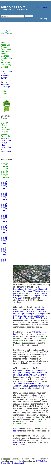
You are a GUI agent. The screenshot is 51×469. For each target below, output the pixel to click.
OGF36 (4, 182)
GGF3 (3, 257)
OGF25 (4, 206)
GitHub (4, 73)
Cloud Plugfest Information (6, 145)
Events (4, 54)
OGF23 (4, 210)
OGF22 (4, 213)
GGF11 (4, 237)
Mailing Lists (6, 71)
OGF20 (4, 217)
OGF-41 (4, 169)
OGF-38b (5, 175)
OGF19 (4, 219)
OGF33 (4, 188)
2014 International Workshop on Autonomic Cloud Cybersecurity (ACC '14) (31, 385)
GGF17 (4, 224)
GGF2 (3, 259)
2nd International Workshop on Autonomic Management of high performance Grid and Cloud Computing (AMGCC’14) (30, 371)
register (16, 431)
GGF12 (4, 235)
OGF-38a (5, 177)
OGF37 (4, 180)
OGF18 (4, 221)
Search (29, 16)
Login (3, 91)
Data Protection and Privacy (6, 62)
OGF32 (4, 191)
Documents (6, 49)
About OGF (6, 43)
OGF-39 (4, 173)
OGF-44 (4, 123)
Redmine (5, 84)
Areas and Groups (5, 46)
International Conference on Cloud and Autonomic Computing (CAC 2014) (30, 290)
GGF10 (4, 239)
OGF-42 (4, 166)
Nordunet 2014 (19, 442)
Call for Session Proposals (5, 134)
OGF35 (4, 184)
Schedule (6, 130)
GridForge (5, 87)
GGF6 (3, 248)
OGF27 (4, 202)
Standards (5, 51)
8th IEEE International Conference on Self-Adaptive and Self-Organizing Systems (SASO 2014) (30, 311)
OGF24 (4, 208)
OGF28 (4, 199)
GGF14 (4, 230)
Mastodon (5, 76)
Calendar (5, 56)
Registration (6, 152)
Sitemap (43, 19)
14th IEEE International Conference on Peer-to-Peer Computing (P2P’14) (30, 317)
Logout (4, 93)
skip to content (43, 7)
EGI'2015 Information (6, 139)
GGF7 (3, 246)
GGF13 (4, 232)
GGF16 (4, 226)
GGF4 (3, 252)
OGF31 (4, 193)
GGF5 (3, 250)
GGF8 (3, 243)
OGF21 (4, 215)
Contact (4, 67)
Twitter (4, 78)
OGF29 (4, 197)
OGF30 (4, 195)
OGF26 (4, 204)
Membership (6, 58)
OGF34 (4, 186)
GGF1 (3, 261)
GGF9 (3, 241)
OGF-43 (4, 164)
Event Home (4, 126)
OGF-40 (4, 171)
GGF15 (4, 228)
